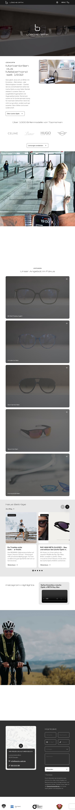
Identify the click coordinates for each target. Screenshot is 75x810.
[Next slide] (67, 507)
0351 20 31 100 (15, 765)
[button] (33, 570)
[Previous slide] (63, 507)
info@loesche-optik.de (18, 761)
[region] (37, 133)
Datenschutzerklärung (53, 786)
